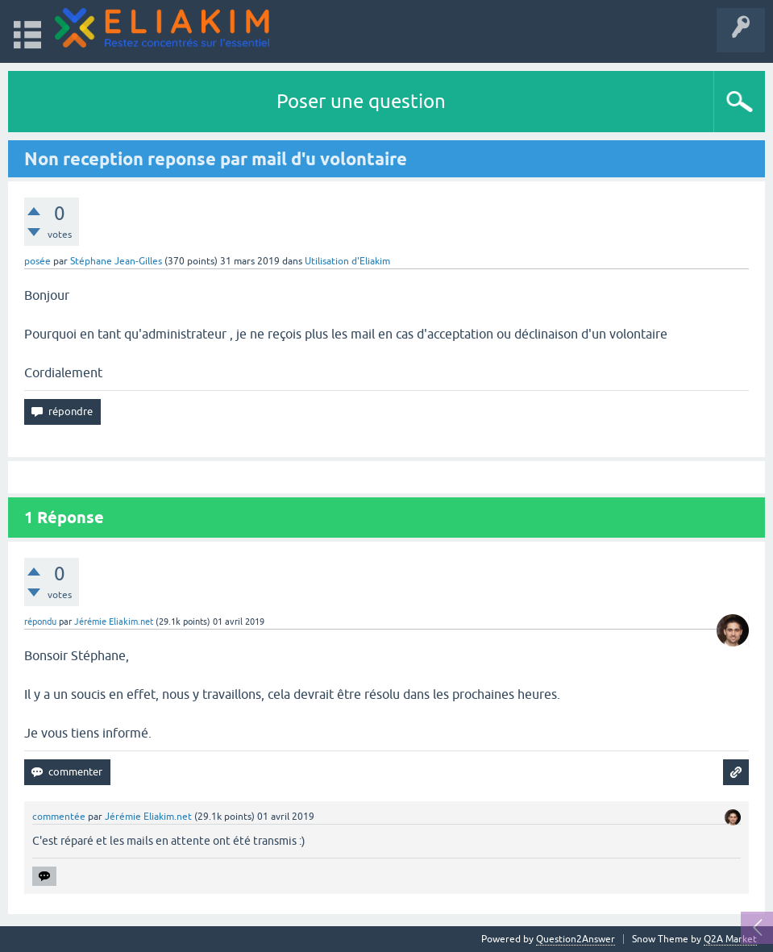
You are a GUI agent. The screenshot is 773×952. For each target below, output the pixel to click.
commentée (58, 816)
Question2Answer (575, 939)
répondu (40, 621)
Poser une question (361, 101)
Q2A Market (730, 939)
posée (37, 261)
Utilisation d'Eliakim (347, 261)
